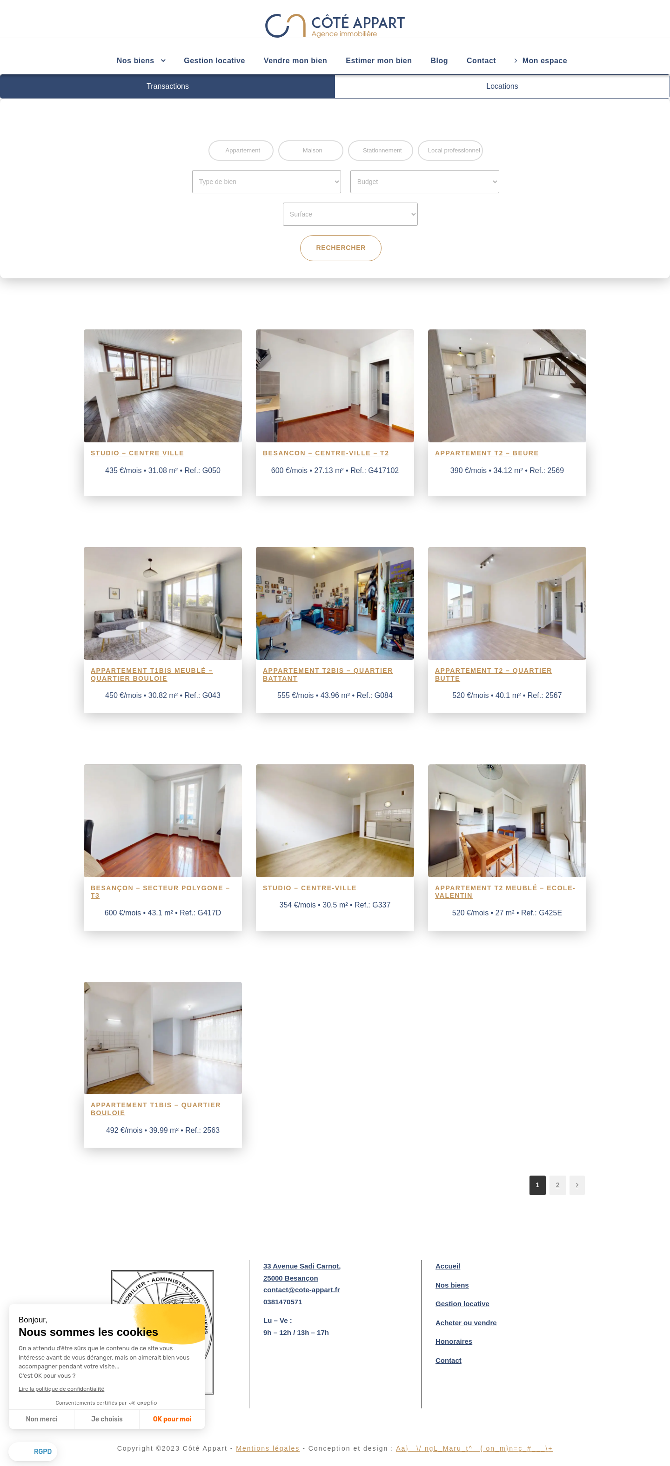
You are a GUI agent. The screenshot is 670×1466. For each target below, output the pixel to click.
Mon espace (541, 61)
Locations (502, 86)
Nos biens (452, 1285)
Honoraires (454, 1341)
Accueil (448, 1266)
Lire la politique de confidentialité (61, 1389)
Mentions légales (276, 1448)
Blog (440, 61)
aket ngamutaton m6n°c (474, 1448)
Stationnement (382, 150)
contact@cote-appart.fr (301, 1290)
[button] (32, 1452)
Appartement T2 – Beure (487, 453)
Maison (312, 150)
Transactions (168, 86)
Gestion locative (214, 61)
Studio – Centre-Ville (310, 888)
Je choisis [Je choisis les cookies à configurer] (107, 1419)
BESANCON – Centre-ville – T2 (326, 453)
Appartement (243, 150)
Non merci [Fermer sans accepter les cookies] (41, 1419)
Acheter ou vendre (466, 1323)
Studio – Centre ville (137, 453)
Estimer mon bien (379, 61)
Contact (481, 61)
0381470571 (282, 1302)
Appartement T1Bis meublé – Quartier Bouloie (152, 674)
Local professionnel (454, 150)
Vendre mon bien (295, 61)
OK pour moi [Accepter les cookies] (172, 1419)
